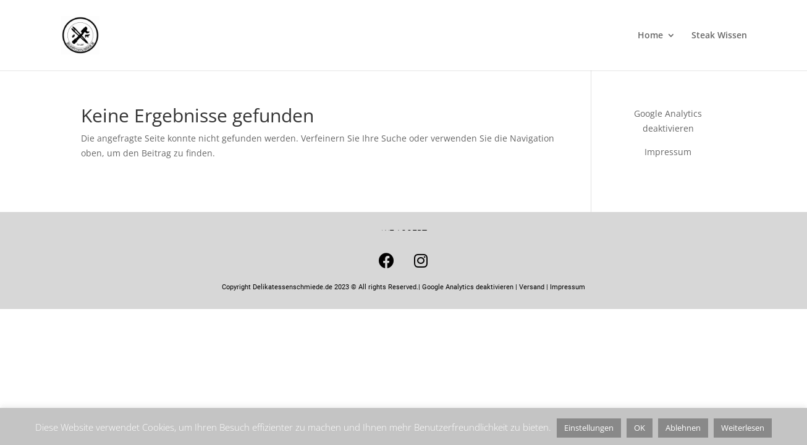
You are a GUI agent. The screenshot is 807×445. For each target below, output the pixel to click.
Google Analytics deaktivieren (467, 287)
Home (650, 36)
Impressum (667, 152)
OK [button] (639, 427)
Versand (531, 287)
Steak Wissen (719, 36)
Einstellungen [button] (589, 427)
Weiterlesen (742, 427)
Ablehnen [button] (683, 427)
